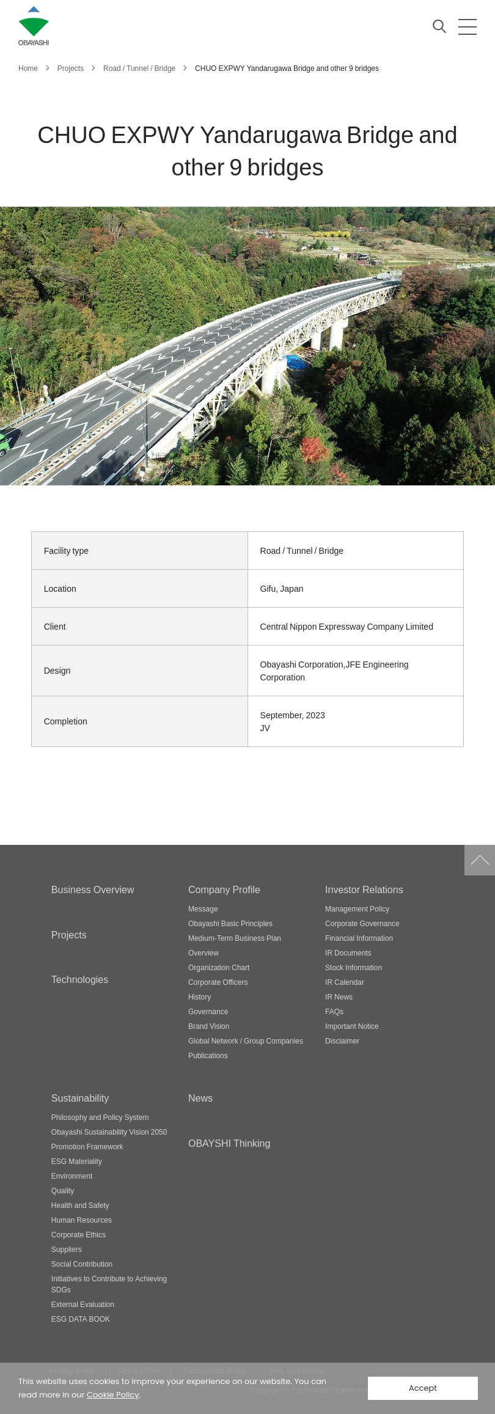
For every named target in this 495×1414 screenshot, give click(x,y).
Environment (71, 1175)
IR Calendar (344, 981)
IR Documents (348, 952)
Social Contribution (81, 1263)
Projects (69, 934)
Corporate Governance (362, 923)
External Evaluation (82, 1303)
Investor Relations (364, 889)
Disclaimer (342, 1040)
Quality (62, 1190)
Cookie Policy (113, 1395)
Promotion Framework (87, 1146)
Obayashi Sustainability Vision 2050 (109, 1131)
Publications (208, 1055)
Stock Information (353, 967)
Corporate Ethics (78, 1234)
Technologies (79, 978)
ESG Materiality (76, 1160)
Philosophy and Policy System (100, 1116)
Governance (208, 1011)
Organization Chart (218, 967)
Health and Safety (80, 1204)
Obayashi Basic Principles (230, 923)
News (200, 1097)
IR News (339, 996)
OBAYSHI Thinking (229, 1142)
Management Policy (357, 908)
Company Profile (224, 889)
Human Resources (81, 1219)
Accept (423, 1388)
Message (203, 908)
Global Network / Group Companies (245, 1040)
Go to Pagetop (479, 860)
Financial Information (359, 937)
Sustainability (80, 1097)
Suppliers (66, 1248)
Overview (203, 952)
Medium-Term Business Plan (234, 937)
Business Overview (92, 889)
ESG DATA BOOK (80, 1318)
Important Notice (352, 1025)
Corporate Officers (218, 981)
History (199, 996)
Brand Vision (209, 1025)
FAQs (334, 1011)
